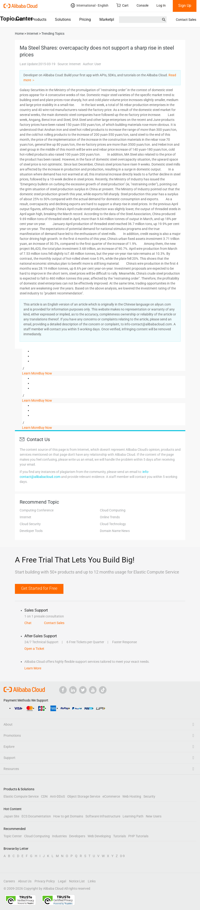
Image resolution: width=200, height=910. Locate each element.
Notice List (77, 881)
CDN (44, 796)
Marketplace (109, 19)
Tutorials (119, 836)
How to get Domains (68, 816)
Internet (25, 517)
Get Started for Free (39, 588)
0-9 (122, 856)
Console (142, 5)
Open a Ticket (34, 649)
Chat (27, 623)
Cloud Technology (113, 524)
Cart (122, 5)
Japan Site (11, 816)
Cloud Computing (112, 510)
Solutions (63, 19)
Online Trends (110, 517)
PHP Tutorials (138, 836)
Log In (161, 5)
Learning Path (133, 816)
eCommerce (111, 796)
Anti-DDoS (57, 796)
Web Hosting (131, 796)
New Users (153, 816)
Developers (77, 836)
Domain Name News (115, 531)
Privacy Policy (45, 881)
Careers (9, 881)
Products (38, 19)
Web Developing (99, 836)
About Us (24, 881)
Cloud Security (30, 524)
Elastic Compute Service (21, 796)
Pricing (85, 19)
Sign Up (184, 5)
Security (149, 796)
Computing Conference (36, 510)
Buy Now (45, 373)
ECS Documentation (36, 816)
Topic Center (13, 836)
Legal (62, 881)
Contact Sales (186, 19)
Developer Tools (31, 531)
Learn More (30, 373)
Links (92, 881)
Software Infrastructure (102, 816)
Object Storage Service (83, 796)
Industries (59, 836)
